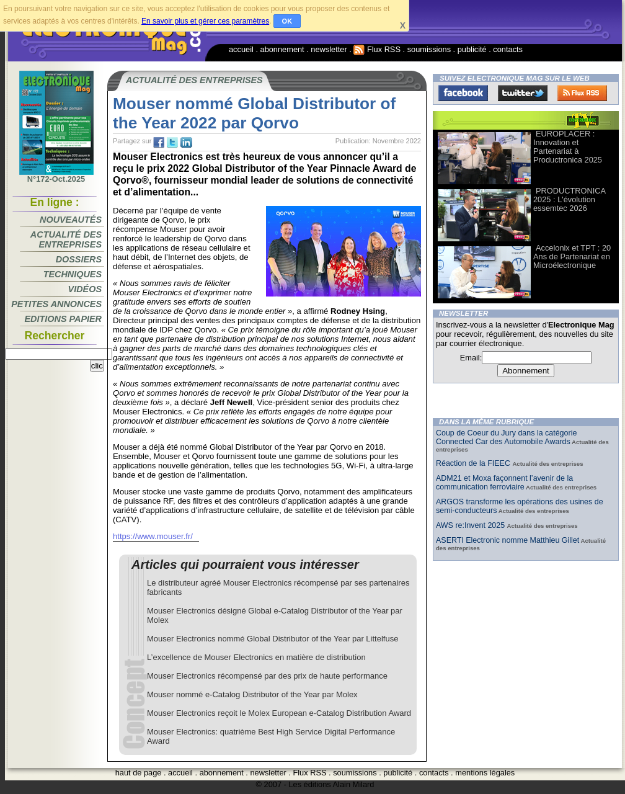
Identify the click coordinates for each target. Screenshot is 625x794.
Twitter (522, 93)
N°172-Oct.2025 (56, 175)
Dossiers (79, 259)
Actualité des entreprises (66, 239)
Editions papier (63, 319)
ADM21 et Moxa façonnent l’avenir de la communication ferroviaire (504, 482)
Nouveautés (71, 220)
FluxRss (582, 93)
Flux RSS (377, 49)
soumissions (429, 49)
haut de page (138, 772)
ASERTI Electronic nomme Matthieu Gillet (507, 540)
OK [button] (287, 21)
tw (172, 142)
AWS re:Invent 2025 (471, 525)
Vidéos (85, 289)
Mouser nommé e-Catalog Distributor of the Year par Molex (252, 694)
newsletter (329, 49)
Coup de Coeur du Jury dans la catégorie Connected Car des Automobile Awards (506, 437)
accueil (241, 49)
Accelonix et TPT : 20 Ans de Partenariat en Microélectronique (572, 256)
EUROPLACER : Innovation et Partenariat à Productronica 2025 (567, 146)
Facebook (463, 93)
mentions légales (485, 772)
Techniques (72, 274)
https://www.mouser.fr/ (153, 536)
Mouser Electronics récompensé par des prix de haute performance (267, 675)
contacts (508, 49)
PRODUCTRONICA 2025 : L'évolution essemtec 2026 (569, 199)
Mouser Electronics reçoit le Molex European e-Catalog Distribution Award (279, 713)
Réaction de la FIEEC (474, 463)
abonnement (282, 49)
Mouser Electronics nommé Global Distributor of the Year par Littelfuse (272, 638)
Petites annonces (56, 304)
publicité (472, 49)
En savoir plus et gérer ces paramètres (205, 21)
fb (159, 142)
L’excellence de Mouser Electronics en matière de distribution (256, 657)
